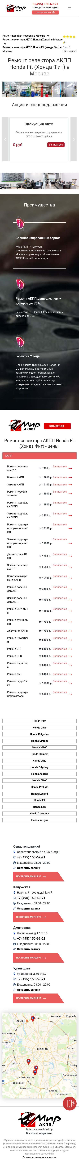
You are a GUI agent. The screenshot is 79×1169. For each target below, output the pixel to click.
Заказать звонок (43, 12)
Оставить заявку (28, 868)
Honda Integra (39, 820)
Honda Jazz (39, 760)
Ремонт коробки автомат (17, 493)
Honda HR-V (39, 747)
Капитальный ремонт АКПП (17, 578)
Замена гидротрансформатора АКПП (17, 543)
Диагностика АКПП (17, 556)
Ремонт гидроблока (17, 683)
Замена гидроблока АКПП (17, 515)
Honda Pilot (39, 721)
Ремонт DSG (14, 656)
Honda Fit (39, 800)
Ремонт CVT (14, 674)
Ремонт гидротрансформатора (17, 694)
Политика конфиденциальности (39, 1157)
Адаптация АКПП (17, 630)
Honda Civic (39, 727)
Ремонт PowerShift (17, 639)
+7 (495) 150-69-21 (31, 857)
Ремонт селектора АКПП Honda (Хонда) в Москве (32, 39)
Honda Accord (39, 773)
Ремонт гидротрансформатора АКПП (17, 528)
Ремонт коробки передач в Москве (23, 35)
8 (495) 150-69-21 (45, 4)
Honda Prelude (39, 787)
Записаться (56, 144)
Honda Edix (39, 806)
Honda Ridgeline (39, 734)
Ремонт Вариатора (17, 665)
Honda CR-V (39, 780)
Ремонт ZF (13, 649)
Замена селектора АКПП (17, 567)
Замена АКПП (15, 484)
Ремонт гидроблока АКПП (17, 504)
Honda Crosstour (39, 813)
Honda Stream (39, 740)
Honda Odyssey (39, 767)
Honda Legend (39, 793)
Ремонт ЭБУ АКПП (17, 610)
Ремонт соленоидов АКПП (17, 589)
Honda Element (39, 754)
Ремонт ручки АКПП (17, 621)
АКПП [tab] (8, 455)
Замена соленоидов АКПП (17, 600)
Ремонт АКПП (15, 477)
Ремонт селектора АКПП (17, 468)
